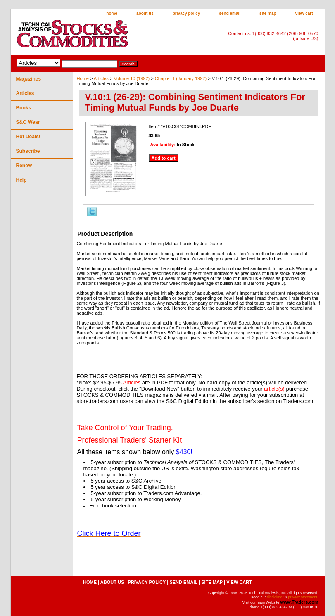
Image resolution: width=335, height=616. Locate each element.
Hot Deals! (28, 137)
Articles (101, 78)
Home (83, 78)
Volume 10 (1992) (132, 78)
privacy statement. (303, 597)
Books (23, 108)
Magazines (28, 79)
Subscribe (28, 151)
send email (229, 13)
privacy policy (186, 13)
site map (267, 13)
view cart (304, 13)
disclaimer (275, 597)
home (111, 13)
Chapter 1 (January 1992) (181, 78)
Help (21, 180)
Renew (24, 165)
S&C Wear (28, 122)
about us (145, 13)
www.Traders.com (299, 601)
